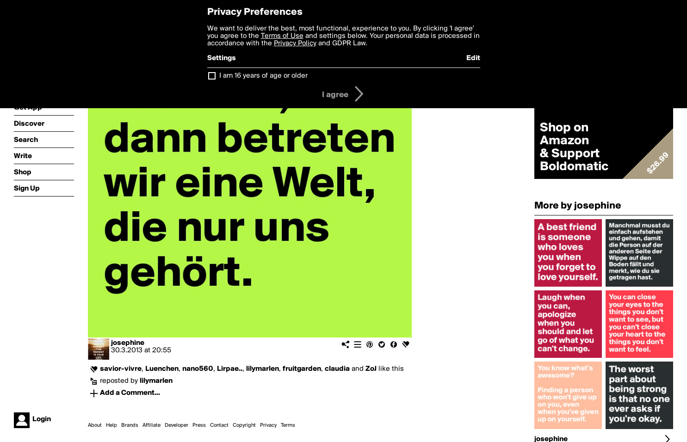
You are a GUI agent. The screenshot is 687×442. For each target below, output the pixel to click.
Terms (288, 425)
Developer (176, 425)
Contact (219, 425)
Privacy (268, 425)
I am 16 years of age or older (263, 76)
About (95, 425)
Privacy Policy (295, 43)
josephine (127, 343)
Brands (129, 425)
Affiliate (151, 425)
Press (199, 425)
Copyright (244, 425)
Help (111, 425)
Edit (473, 58)
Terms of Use (282, 36)
